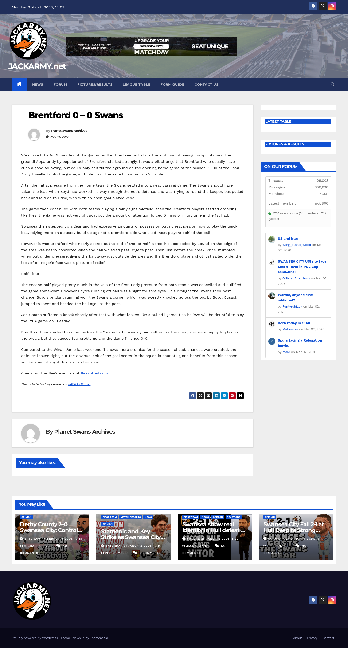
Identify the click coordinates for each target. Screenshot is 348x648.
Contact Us (206, 84)
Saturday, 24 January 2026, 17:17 (296, 538)
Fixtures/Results (94, 84)
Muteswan (290, 329)
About (297, 638)
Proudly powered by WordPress (35, 638)
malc (286, 352)
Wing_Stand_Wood (296, 245)
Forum (60, 84)
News (37, 84)
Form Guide (172, 84)
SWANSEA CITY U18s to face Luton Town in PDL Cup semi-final (302, 266)
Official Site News (296, 278)
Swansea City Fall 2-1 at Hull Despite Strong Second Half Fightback (294, 530)
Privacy (312, 638)
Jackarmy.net (196, 546)
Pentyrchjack (292, 306)
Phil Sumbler (115, 553)
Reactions (233, 517)
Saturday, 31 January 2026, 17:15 (133, 545)
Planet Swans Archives (69, 131)
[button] (332, 84)
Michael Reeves (36, 546)
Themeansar (99, 638)
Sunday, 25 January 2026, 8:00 (213, 538)
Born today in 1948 (294, 323)
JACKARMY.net (37, 66)
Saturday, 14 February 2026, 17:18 (53, 538)
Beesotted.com (94, 373)
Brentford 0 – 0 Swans (75, 115)
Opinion (26, 517)
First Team (109, 517)
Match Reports (131, 517)
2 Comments (150, 553)
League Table (136, 84)
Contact (328, 638)
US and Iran (288, 238)
